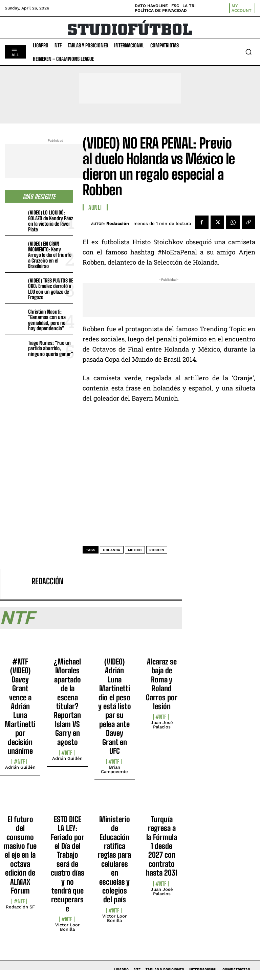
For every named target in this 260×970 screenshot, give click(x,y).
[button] (248, 52)
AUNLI (95, 207)
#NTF (19, 761)
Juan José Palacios (162, 724)
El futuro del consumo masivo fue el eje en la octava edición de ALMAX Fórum (20, 855)
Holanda (112, 550)
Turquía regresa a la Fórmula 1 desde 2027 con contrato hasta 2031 (161, 846)
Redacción (117, 223)
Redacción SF (20, 906)
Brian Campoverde (114, 769)
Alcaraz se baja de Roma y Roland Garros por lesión (161, 684)
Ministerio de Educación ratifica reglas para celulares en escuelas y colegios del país (114, 859)
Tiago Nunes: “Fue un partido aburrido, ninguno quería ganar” (50, 348)
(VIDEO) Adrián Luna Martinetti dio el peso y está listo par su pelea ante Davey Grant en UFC (114, 706)
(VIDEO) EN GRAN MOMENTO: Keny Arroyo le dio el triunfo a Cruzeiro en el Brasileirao (49, 255)
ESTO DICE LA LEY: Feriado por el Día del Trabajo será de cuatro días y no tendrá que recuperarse (67, 864)
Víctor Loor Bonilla (67, 927)
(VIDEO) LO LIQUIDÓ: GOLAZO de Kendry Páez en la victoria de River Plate (50, 220)
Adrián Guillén (20, 767)
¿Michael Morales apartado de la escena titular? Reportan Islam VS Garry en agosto (67, 702)
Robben (156, 550)
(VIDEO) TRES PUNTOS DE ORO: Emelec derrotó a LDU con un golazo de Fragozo (50, 288)
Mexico (135, 550)
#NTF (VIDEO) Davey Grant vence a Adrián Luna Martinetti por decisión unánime (20, 706)
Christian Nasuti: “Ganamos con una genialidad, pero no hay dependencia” (47, 320)
